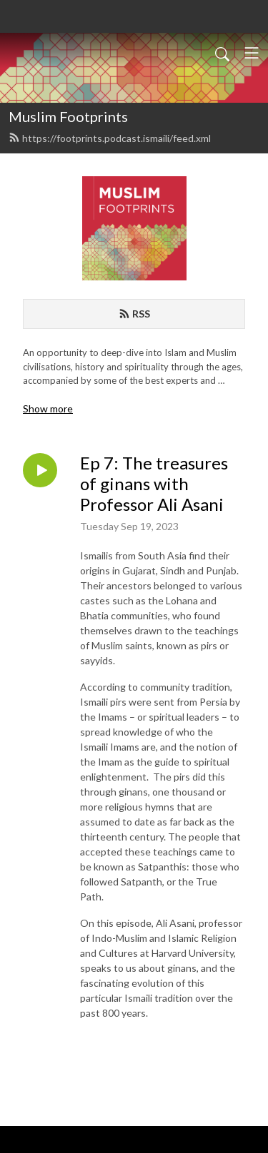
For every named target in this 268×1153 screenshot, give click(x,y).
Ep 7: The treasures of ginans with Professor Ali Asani (154, 483)
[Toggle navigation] (251, 52)
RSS (134, 314)
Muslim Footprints (68, 116)
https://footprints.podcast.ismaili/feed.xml (110, 138)
